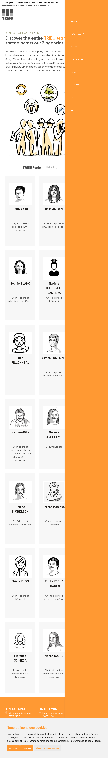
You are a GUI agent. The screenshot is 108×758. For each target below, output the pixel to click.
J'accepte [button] (13, 748)
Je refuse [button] (26, 748)
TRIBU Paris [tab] (32, 167)
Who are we (25, 33)
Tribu (10, 33)
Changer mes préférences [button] (47, 748)
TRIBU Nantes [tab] (75, 167)
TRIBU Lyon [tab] (53, 167)
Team (38, 33)
